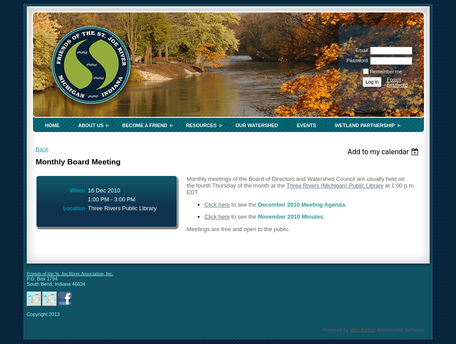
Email (359, 50)
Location (74, 208)
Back (42, 149)
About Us (91, 125)
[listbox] (384, 151)
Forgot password (397, 82)
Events (307, 125)
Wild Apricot (362, 329)
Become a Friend (144, 125)
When (77, 190)
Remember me (386, 71)
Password (355, 60)
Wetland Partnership (365, 125)
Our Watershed (257, 125)
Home (52, 125)
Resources (201, 125)
